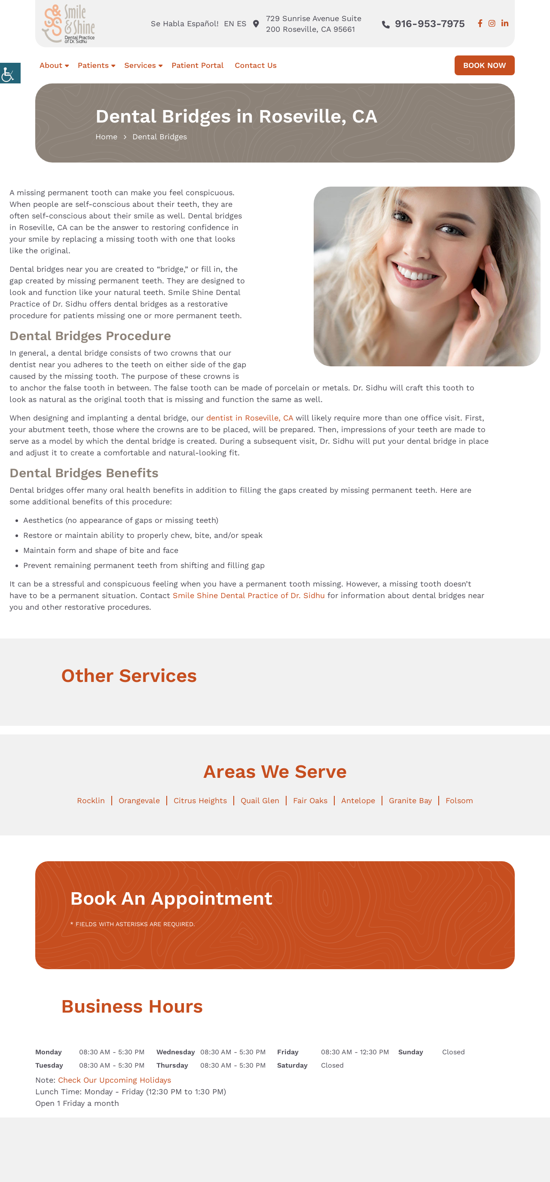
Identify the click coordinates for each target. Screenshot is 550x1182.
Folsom (459, 800)
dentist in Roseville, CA (249, 417)
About (51, 65)
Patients (93, 65)
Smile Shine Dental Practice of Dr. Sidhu (249, 595)
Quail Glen (260, 800)
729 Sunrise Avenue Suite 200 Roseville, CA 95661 (307, 24)
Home (106, 136)
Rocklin (91, 800)
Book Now (484, 65)
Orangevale (139, 800)
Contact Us (256, 65)
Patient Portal (197, 65)
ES (242, 23)
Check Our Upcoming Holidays (114, 1079)
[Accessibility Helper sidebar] (10, 73)
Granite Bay (410, 800)
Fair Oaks (310, 800)
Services (140, 65)
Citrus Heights (200, 800)
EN (229, 23)
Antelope (358, 800)
